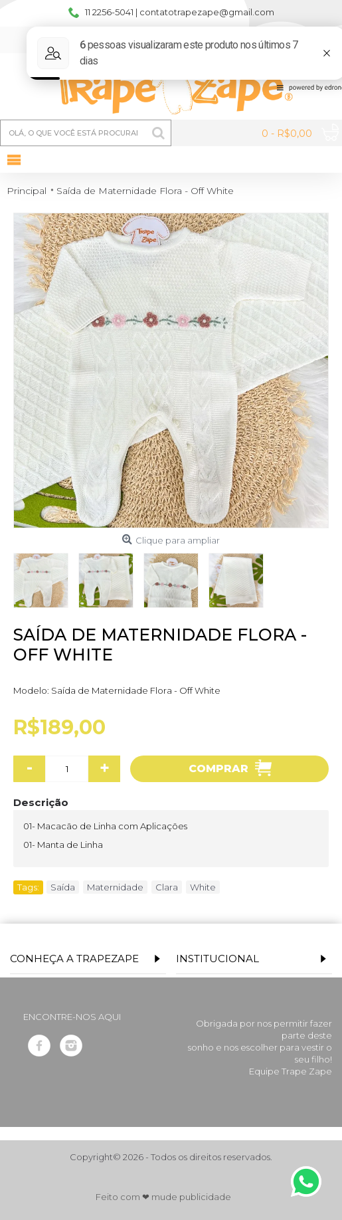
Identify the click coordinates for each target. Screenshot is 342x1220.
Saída (62, 887)
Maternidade (115, 887)
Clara (166, 887)
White (203, 887)
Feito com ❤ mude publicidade (163, 1196)
